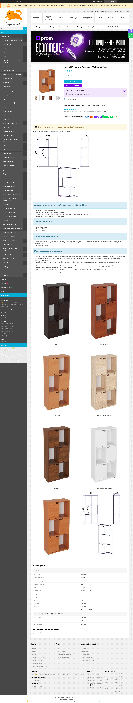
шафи (34, 648)
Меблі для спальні (8, 190)
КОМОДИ (6, 267)
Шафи (5, 56)
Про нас (3, 279)
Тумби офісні (7, 170)
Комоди (73, 18)
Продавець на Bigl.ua (66, 699)
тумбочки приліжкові (64, 654)
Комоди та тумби (8, 135)
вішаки (34, 651)
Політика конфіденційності (98, 701)
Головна (36, 18)
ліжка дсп (60, 648)
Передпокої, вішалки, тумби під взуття (12, 61)
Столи (5, 48)
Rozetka (5, 275)
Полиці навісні (82, 27)
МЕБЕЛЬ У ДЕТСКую (9, 241)
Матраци (6, 83)
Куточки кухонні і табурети (12, 74)
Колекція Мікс (7, 44)
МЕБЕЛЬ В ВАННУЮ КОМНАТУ (12, 228)
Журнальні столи (8, 131)
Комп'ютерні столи (9, 208)
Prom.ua (76, 697)
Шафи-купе (6, 87)
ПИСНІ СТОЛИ (7, 255)
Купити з (72, 86)
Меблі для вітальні (9, 186)
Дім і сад (5, 220)
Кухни (5, 145)
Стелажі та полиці (8, 162)
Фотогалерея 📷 (6, 287)
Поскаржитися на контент (82, 701)
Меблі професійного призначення (9, 199)
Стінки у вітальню (8, 95)
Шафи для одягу (8, 91)
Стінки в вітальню (9, 158)
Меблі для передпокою (10, 182)
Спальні (5, 66)
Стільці (5, 115)
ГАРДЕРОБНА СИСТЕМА (10, 224)
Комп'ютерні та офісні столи (12, 103)
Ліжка (4, 52)
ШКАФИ (5, 263)
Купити (72, 82)
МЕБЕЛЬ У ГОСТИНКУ (9, 271)
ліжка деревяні (62, 651)
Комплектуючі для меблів (11, 216)
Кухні (4, 107)
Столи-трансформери (10, 212)
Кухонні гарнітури (8, 70)
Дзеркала (6, 127)
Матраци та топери (9, 174)
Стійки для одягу (8, 119)
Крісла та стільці (8, 79)
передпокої (85, 654)
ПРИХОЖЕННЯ (7, 245)
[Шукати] (25, 28)
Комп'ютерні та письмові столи (11, 140)
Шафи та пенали (8, 166)
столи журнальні (37, 660)
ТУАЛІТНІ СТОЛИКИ (9, 237)
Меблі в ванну (7, 111)
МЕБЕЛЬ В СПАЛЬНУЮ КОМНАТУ (10, 250)
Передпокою (7, 153)
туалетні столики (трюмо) (40, 666)
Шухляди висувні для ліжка (65, 657)
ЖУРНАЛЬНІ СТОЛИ (9, 259)
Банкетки (6, 204)
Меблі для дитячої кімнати (11, 194)
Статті (3, 291)
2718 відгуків (99, 1)
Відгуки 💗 (4, 283)
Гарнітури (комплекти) (10, 123)
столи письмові (37, 663)
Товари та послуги (7, 36)
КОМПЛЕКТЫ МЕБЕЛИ (9, 232)
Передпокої (6, 99)
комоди (34, 654)
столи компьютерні (38, 657)
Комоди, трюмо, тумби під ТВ (12, 40)
